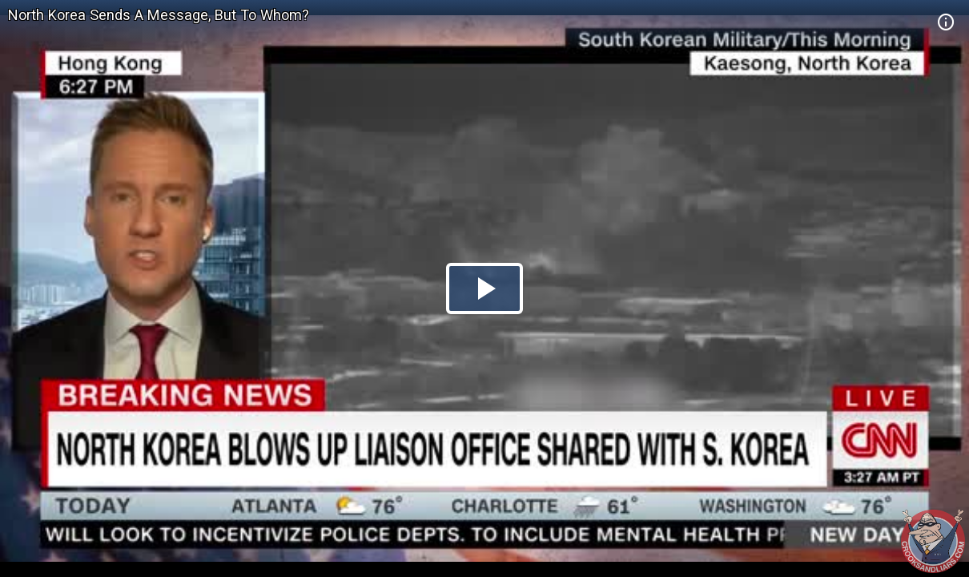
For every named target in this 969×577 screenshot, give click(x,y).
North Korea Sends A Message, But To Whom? (158, 14)
